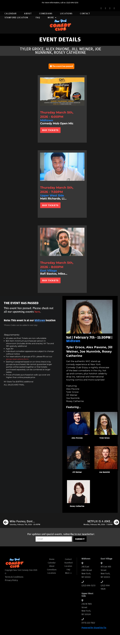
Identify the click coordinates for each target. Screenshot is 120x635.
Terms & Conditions (14, 577)
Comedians (45, 13)
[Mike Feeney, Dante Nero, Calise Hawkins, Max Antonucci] (21, 523)
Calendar (10, 13)
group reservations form (17, 359)
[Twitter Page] (105, 8)
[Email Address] (54, 539)
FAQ (38, 17)
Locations (66, 13)
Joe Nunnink (104, 472)
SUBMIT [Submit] (80, 539)
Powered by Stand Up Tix (94, 627)
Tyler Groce (104, 438)
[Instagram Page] (109, 8)
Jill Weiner (77, 472)
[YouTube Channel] (114, 8)
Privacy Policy (11, 580)
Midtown (39, 320)
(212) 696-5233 (72, 3)
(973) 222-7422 (88, 623)
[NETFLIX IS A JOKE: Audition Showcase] (101, 523)
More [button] (52, 17)
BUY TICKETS (50, 130)
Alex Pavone (77, 438)
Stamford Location (16, 17)
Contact (85, 13)
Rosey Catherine (77, 506)
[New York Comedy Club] (60, 24)
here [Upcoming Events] (37, 311)
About (28, 13)
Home (51, 559)
